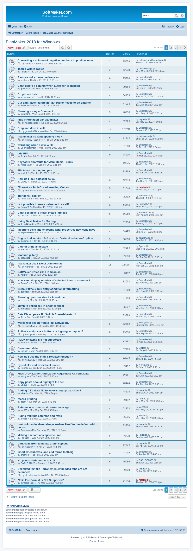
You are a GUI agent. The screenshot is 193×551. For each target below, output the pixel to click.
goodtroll (25, 291)
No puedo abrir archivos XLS (36, 460)
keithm (24, 80)
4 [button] (180, 48)
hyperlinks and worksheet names (39, 365)
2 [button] (171, 48)
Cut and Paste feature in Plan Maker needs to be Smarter (54, 102)
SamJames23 (28, 430)
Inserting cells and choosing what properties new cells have (56, 229)
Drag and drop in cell (31, 128)
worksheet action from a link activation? (43, 322)
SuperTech (144, 77)
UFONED (25, 215)
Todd (23, 156)
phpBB (86, 537)
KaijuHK (29, 447)
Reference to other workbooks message (43, 407)
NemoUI (29, 63)
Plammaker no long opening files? (40, 136)
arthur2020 (30, 190)
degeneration (27, 232)
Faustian (25, 438)
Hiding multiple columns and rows (40, 415)
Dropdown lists (27, 94)
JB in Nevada (27, 224)
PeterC (24, 71)
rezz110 (25, 105)
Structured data (28, 348)
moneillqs (25, 308)
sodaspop (26, 258)
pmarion (25, 455)
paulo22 (25, 173)
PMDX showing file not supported (39, 339)
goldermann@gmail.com (151, 60)
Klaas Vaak (26, 165)
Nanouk (29, 266)
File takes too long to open (35, 170)
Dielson (24, 351)
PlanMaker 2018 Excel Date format (40, 263)
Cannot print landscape (33, 246)
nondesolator (31, 123)
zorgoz (24, 300)
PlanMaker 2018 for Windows (33, 42)
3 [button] (175, 48)
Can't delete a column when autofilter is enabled (49, 85)
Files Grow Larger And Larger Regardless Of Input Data (53, 373)
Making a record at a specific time (39, 435)
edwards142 (145, 212)
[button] (185, 47)
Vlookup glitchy (28, 255)
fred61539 (30, 360)
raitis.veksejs (145, 68)
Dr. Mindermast (28, 148)
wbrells (24, 393)
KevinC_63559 (32, 140)
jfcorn (23, 402)
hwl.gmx (25, 376)
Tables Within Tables (31, 68)
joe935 (24, 410)
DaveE (24, 181)
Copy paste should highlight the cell (41, 382)
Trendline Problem (29, 195)
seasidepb (26, 97)
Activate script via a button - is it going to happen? (50, 331)
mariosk (25, 249)
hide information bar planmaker (38, 119)
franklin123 (144, 238)
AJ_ (23, 317)
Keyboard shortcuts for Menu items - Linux (45, 162)
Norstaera (26, 368)
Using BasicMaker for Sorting (37, 221)
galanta (24, 88)
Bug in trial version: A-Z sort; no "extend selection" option (55, 238)
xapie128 (25, 114)
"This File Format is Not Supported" (41, 480)
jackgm (24, 241)
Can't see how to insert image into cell (42, 212)
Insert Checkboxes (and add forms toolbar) (45, 452)
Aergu (24, 275)
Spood (142, 246)
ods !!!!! (23, 153)
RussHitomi (26, 198)
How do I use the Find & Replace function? (45, 356)
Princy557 (26, 207)
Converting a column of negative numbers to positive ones (56, 60)
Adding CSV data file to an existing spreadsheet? (49, 390)
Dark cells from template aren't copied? (43, 443)
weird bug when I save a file (36, 145)
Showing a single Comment (35, 111)
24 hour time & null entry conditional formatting (48, 288)
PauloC (24, 283)
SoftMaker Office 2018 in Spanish (39, 272)
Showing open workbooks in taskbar (41, 297)
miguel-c (143, 119)
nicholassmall (32, 475)
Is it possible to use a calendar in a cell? (43, 204)
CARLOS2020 (28, 463)
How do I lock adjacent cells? (36, 178)
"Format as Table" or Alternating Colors (43, 187)
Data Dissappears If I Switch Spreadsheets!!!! (47, 314)
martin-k (143, 187)
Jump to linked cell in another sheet (41, 305)
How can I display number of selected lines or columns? (54, 280)
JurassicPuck (27, 483)
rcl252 (24, 342)
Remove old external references (38, 77)
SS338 (24, 385)
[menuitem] (28, 26)
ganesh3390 (31, 131)
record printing (27, 399)
